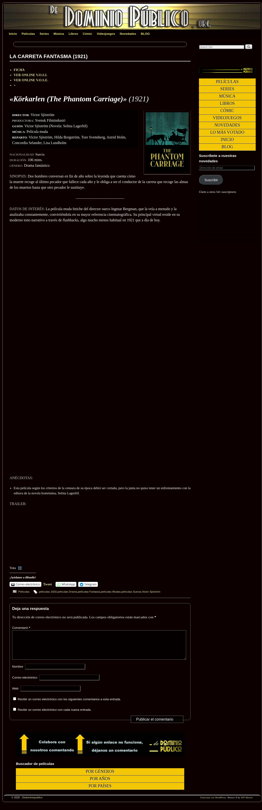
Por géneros (100, 777)
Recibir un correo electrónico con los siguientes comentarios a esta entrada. (69, 705)
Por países (100, 791)
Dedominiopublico (32, 803)
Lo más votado (227, 132)
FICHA (19, 70)
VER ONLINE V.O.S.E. (31, 80)
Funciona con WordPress (213, 803)
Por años (100, 784)
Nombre (17, 672)
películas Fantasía (89, 591)
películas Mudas (110, 591)
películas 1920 (48, 591)
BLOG (145, 33)
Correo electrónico (24, 683)
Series (44, 33)
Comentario (21, 628)
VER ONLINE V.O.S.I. (30, 75)
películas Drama (67, 591)
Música (58, 33)
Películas (28, 33)
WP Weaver (247, 803)
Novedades (128, 33)
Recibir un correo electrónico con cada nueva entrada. (55, 715)
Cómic (87, 33)
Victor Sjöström (151, 591)
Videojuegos (106, 33)
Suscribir (211, 180)
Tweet (47, 584)
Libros (73, 33)
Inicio (13, 33)
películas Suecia (131, 591)
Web (15, 694)
